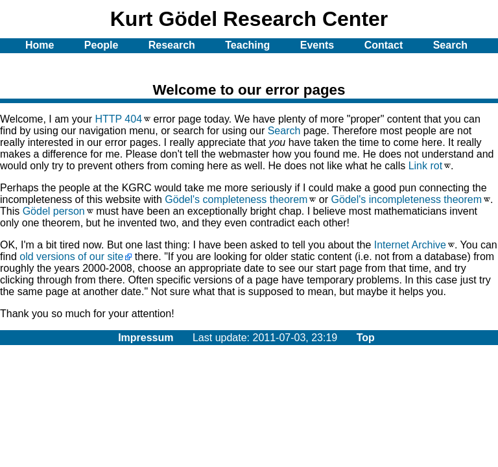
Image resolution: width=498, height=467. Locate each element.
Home (39, 45)
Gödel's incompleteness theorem (406, 199)
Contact (383, 45)
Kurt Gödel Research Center (249, 18)
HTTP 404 (118, 119)
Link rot (425, 165)
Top (366, 337)
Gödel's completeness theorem (236, 199)
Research (171, 45)
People (101, 45)
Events (317, 45)
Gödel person (54, 211)
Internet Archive (410, 244)
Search (284, 130)
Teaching (247, 45)
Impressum (145, 337)
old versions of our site (71, 256)
